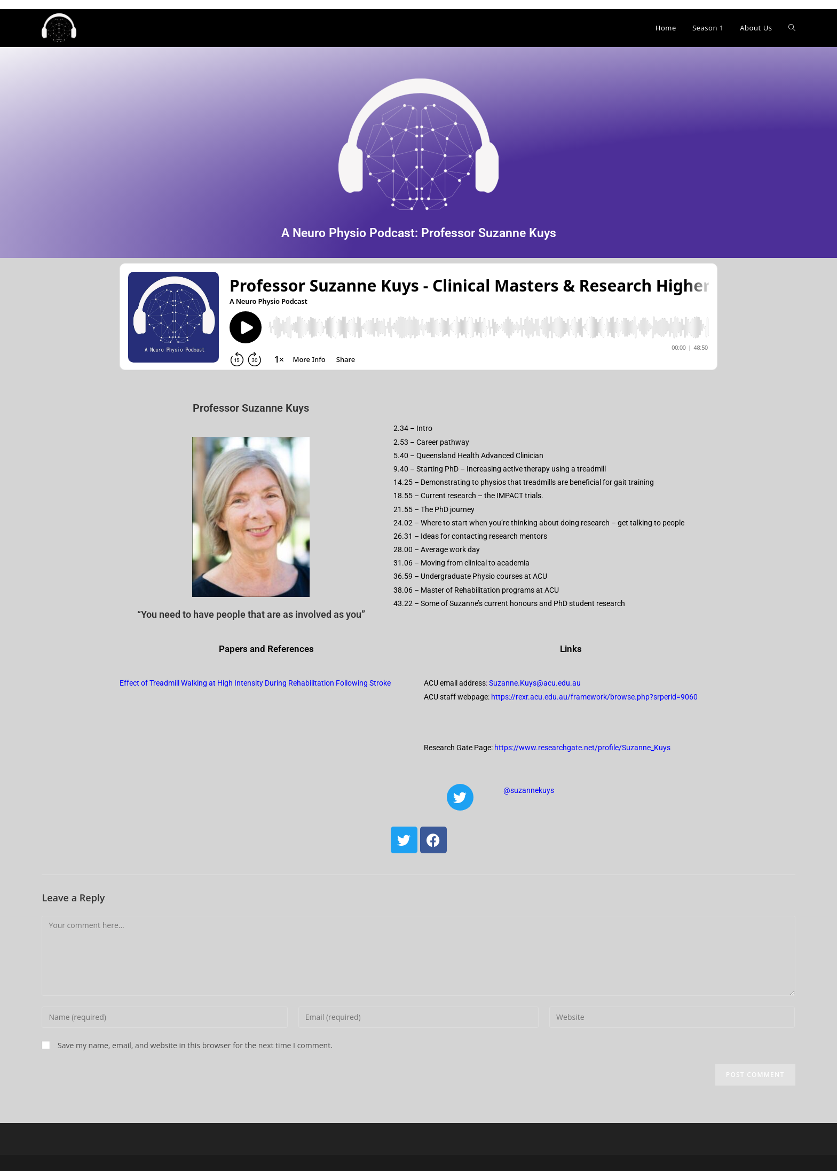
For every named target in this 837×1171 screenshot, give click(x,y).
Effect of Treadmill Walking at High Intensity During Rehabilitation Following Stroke (255, 683)
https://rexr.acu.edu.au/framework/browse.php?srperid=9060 (594, 697)
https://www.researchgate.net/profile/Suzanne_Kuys (582, 747)
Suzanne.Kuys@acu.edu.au (535, 683)
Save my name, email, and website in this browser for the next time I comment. (195, 1045)
